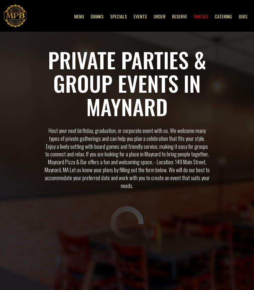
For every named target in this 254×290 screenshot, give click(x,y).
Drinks (97, 16)
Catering (223, 16)
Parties (201, 16)
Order (159, 16)
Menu (79, 16)
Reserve (179, 16)
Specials (118, 16)
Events (140, 16)
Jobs (242, 16)
